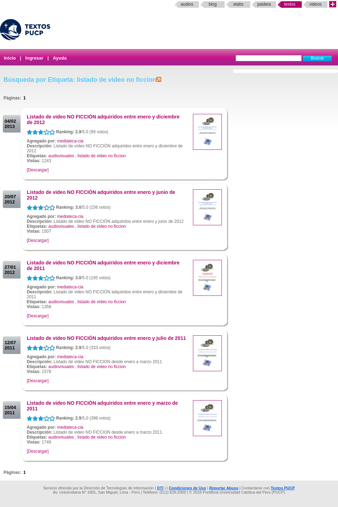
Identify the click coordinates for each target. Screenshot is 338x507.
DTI (160, 488)
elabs (238, 4)
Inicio (10, 58)
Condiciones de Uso (187, 488)
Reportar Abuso (223, 488)
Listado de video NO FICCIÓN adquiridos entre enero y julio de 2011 (106, 338)
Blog (213, 4)
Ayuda (60, 58)
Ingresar (34, 58)
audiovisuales (61, 155)
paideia (264, 4)
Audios (187, 4)
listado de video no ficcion (101, 155)
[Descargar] (38, 169)
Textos (289, 4)
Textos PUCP (283, 488)
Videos (315, 4)
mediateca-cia (70, 141)
